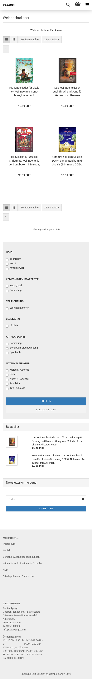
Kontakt (7, 550)
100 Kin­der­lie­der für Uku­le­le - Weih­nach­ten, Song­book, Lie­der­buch (24, 91)
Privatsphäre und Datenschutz (19, 576)
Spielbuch (13, 352)
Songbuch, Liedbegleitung (22, 348)
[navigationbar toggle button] (87, 5)
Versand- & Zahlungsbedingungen (21, 556)
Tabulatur (13, 383)
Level (9, 252)
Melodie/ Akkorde (17, 370)
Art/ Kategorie (15, 336)
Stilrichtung (15, 301)
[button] (6, 39)
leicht (11, 263)
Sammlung (14, 290)
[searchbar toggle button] (68, 5)
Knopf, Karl (14, 285)
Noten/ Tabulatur (18, 363)
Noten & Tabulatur (17, 379)
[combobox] (29, 39)
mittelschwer (15, 268)
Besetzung (13, 318)
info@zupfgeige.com (14, 629)
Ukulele (12, 325)
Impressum (9, 543)
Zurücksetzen (46, 409)
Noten (11, 374)
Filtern (46, 401)
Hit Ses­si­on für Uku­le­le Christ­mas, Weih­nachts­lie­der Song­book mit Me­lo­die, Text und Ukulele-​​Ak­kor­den (24, 160)
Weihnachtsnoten (17, 308)
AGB (5, 569)
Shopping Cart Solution (33, 673)
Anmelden (46, 508)
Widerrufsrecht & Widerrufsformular (22, 563)
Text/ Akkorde (15, 388)
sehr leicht (13, 259)
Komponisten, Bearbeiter (22, 279)
